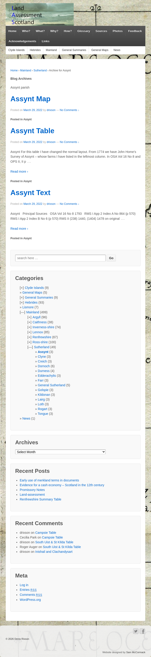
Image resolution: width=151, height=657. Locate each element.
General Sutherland (51, 385)
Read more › (19, 171)
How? (68, 31)
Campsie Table (45, 532)
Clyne (42, 356)
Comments (31, 595)
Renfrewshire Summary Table (40, 499)
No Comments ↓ (69, 110)
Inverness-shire (43, 327)
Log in (24, 585)
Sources (101, 31)
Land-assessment (32, 494)
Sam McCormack (135, 652)
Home (12, 31)
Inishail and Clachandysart (54, 551)
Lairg (41, 399)
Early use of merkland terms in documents (49, 480)
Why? (54, 31)
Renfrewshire (42, 337)
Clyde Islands (16, 50)
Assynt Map (30, 99)
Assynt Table (32, 131)
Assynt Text (30, 192)
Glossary (83, 31)
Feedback (135, 31)
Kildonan (44, 394)
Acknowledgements (22, 41)
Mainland (51, 50)
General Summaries (74, 50)
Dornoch (44, 366)
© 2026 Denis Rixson (17, 639)
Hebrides (35, 50)
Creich (42, 361)
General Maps (99, 50)
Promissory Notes (32, 490)
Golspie (43, 390)
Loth (41, 404)
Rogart (42, 409)
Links (45, 41)
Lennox (38, 332)
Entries (28, 590)
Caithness (40, 322)
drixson (51, 110)
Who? (26, 31)
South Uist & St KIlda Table (54, 542)
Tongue (43, 413)
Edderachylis (47, 375)
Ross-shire (40, 342)
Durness (44, 371)
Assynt (27, 119)
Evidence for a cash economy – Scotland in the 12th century (62, 485)
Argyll (37, 317)
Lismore (28, 307)
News (117, 50)
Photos (118, 31)
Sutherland (40, 70)
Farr (41, 380)
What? (40, 31)
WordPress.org (30, 599)
